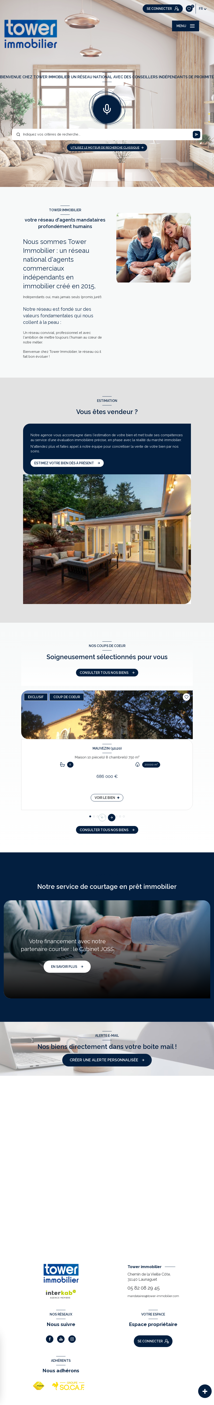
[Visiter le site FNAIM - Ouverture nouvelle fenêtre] (39, 1386)
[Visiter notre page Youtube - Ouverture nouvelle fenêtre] (61, 1339)
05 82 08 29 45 (144, 1288)
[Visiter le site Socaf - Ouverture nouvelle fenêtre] (68, 1386)
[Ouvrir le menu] (185, 26)
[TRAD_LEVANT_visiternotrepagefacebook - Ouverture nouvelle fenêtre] (49, 1339)
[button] (111, 817)
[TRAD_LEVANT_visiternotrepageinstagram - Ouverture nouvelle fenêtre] (72, 1339)
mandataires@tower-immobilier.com (153, 1296)
